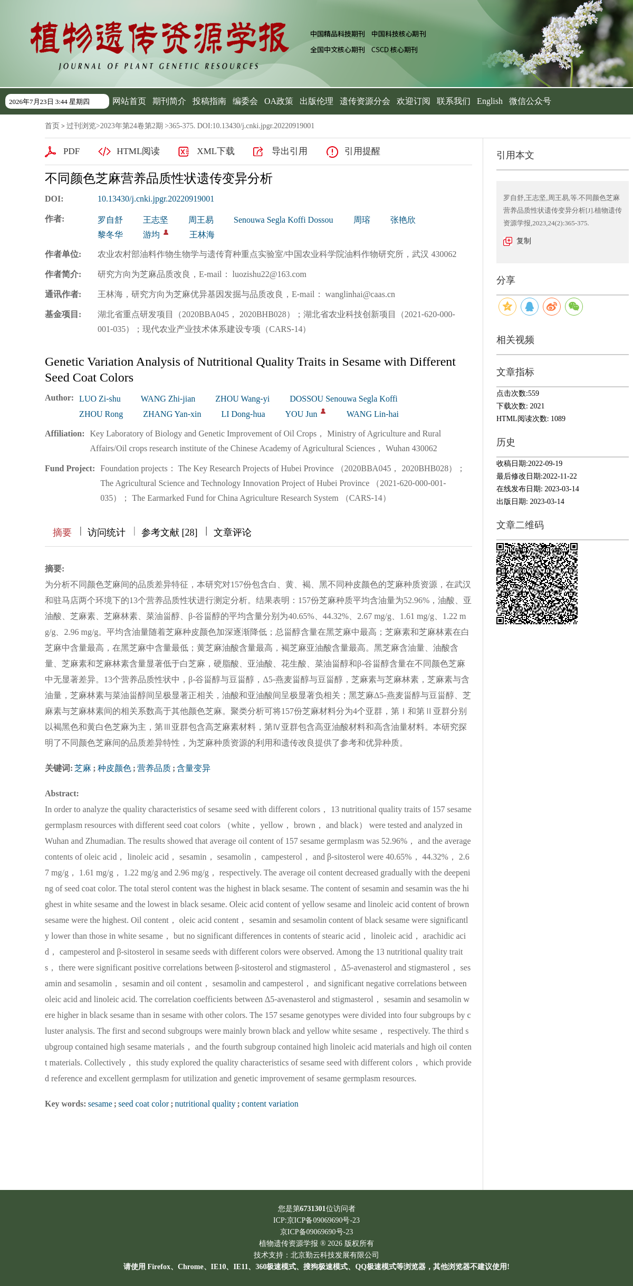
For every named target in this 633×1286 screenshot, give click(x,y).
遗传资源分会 (365, 101)
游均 (151, 234)
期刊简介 (169, 101)
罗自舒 (110, 219)
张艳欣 (403, 219)
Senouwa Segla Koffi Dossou (283, 219)
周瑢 (361, 219)
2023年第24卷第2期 (131, 126)
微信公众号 (530, 101)
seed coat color (143, 1103)
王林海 (202, 234)
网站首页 (129, 101)
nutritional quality (205, 1103)
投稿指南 (209, 101)
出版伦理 (316, 101)
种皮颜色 (114, 768)
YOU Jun (301, 413)
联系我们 (454, 101)
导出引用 (290, 151)
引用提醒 (362, 151)
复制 (523, 241)
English (490, 101)
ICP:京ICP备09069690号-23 (316, 1220)
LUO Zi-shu (100, 398)
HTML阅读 (138, 151)
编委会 (245, 101)
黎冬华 (110, 234)
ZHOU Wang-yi (242, 398)
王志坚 (155, 219)
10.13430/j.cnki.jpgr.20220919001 (156, 198)
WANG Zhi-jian (168, 398)
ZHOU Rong (101, 413)
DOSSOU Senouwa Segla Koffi (344, 398)
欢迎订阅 (413, 101)
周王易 (201, 219)
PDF (71, 151)
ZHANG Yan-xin (172, 413)
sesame (100, 1103)
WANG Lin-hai (373, 413)
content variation (270, 1103)
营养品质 (154, 768)
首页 (52, 126)
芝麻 (82, 768)
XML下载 (216, 151)
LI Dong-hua (243, 413)
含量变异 (193, 768)
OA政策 (278, 101)
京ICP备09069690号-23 (316, 1232)
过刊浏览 (81, 126)
